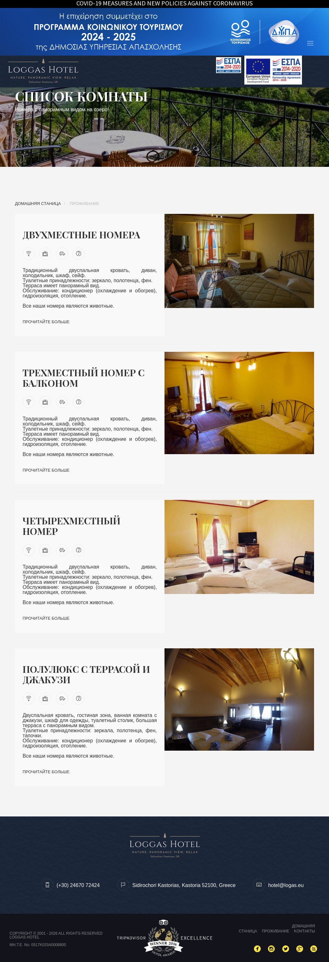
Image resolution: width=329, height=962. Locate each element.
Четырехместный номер (72, 525)
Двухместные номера (83, 234)
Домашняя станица (38, 203)
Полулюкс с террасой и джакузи (88, 674)
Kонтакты (304, 931)
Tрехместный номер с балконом (84, 377)
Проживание (275, 931)
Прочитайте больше (46, 321)
